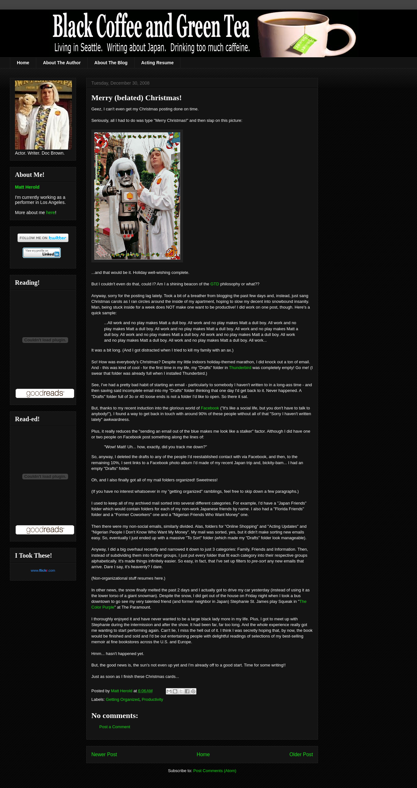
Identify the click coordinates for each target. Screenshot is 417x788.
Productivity (152, 699)
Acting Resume (157, 62)
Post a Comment (114, 726)
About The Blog (110, 62)
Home (23, 62)
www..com (43, 570)
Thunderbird (240, 367)
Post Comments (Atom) (214, 770)
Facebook (210, 408)
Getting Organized (123, 699)
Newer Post (104, 754)
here (50, 212)
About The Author (62, 62)
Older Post (301, 754)
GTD (214, 284)
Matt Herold (27, 187)
